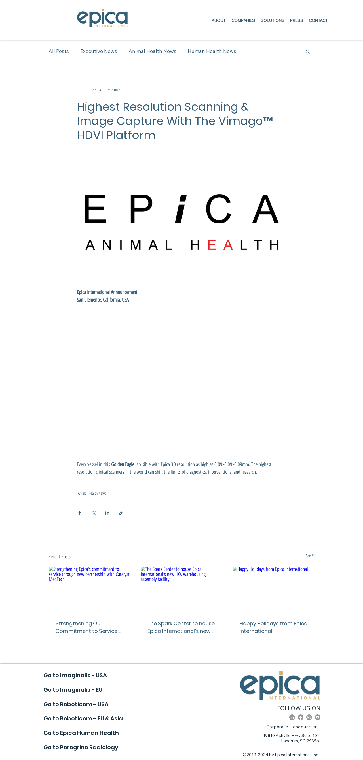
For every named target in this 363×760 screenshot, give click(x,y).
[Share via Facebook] (79, 512)
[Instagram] (309, 717)
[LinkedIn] (292, 717)
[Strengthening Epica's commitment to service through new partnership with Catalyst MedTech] (90, 589)
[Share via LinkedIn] (107, 512)
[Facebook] (300, 717)
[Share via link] (121, 512)
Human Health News (212, 51)
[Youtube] (317, 717)
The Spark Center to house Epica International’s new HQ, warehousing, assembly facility (181, 627)
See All (310, 556)
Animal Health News (152, 51)
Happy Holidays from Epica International (273, 627)
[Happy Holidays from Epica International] (274, 589)
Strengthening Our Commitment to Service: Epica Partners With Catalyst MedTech (87, 627)
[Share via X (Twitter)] (93, 512)
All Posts (58, 51)
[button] (308, 51)
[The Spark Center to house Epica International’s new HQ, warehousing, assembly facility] (182, 589)
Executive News (98, 51)
